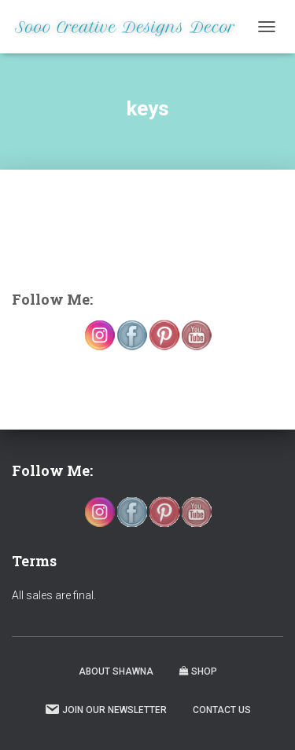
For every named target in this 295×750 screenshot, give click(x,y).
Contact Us (222, 709)
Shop (198, 671)
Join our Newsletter (105, 709)
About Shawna (116, 671)
